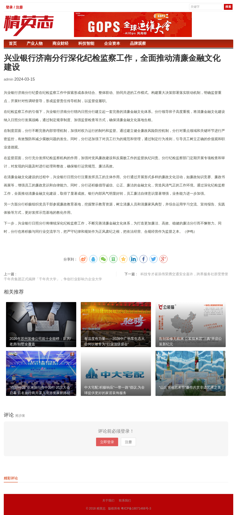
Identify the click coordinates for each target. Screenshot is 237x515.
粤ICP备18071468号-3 (136, 508)
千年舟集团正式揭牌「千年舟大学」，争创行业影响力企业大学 (53, 279)
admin (9, 79)
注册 (128, 442)
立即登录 (107, 442)
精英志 (101, 508)
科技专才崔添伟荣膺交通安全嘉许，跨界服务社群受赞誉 (184, 274)
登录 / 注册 (14, 7)
